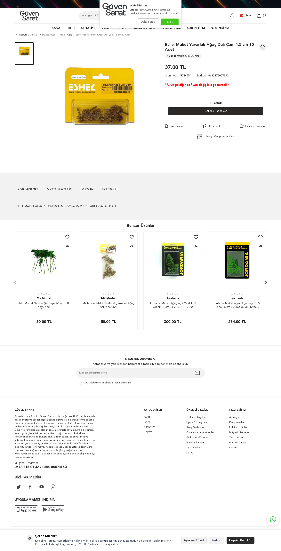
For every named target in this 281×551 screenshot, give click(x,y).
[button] (15, 282)
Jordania (172, 298)
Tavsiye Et (211, 126)
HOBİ (71, 28)
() (261, 15)
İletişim (233, 447)
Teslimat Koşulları (196, 417)
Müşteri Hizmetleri (239, 432)
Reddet (217, 540)
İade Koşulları (110, 188)
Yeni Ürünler (236, 437)
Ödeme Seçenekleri (59, 188)
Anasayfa (21, 35)
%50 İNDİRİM (171, 28)
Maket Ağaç (66, 35)
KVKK (189, 453)
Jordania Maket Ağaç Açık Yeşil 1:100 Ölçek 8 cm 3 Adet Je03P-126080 (237, 305)
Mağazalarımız (237, 442)
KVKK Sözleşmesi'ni (94, 383)
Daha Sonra (148, 21)
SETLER (123, 28)
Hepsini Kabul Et (240, 540)
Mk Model (44, 298)
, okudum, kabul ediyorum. (105, 383)
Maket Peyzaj (49, 35)
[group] (99, 102)
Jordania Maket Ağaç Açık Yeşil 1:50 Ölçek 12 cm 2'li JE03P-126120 (172, 305)
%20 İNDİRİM (220, 28)
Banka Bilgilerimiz (196, 442)
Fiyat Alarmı (174, 126)
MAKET (106, 28)
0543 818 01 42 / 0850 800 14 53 (41, 467)
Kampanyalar (236, 422)
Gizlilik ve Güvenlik (197, 437)
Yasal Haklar (193, 447)
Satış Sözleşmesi (196, 427)
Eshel (183, 56)
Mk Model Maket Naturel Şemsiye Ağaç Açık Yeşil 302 (108, 305)
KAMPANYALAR (145, 28)
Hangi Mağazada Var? (216, 136)
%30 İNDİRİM (196, 28)
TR (245, 15)
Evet (170, 21)
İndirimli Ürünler (238, 427)
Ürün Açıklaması (28, 188)
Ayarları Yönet (194, 540)
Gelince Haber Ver (216, 111)
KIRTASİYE (88, 28)
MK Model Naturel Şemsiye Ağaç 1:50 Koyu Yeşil (44, 305)
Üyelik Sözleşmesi (196, 422)
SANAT (57, 28)
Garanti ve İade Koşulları (200, 432)
